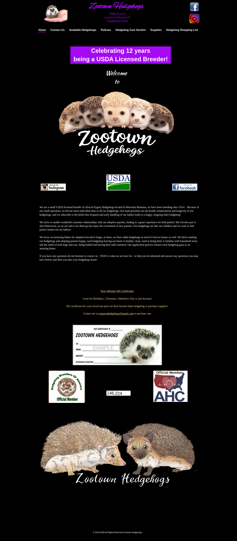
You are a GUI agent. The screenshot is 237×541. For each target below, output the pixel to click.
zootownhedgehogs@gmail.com (116, 313)
